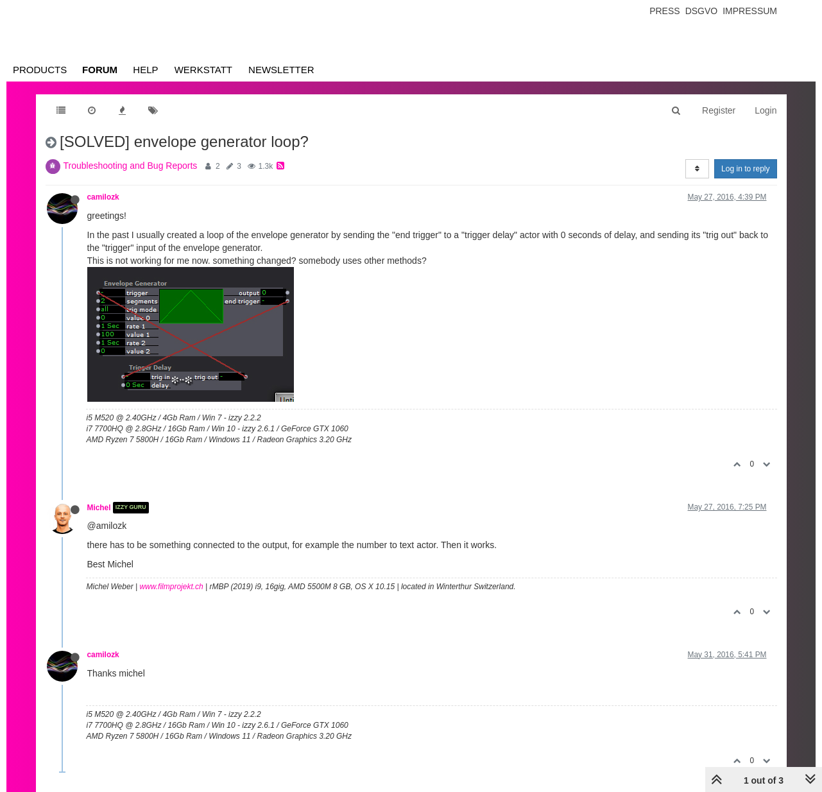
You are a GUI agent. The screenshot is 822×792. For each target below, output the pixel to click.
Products (40, 69)
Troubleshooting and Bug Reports (131, 165)
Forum (99, 69)
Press (664, 11)
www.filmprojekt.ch (171, 586)
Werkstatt (203, 69)
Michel (99, 507)
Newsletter (281, 69)
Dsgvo (701, 11)
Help (145, 69)
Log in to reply (745, 168)
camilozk (103, 197)
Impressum (750, 11)
